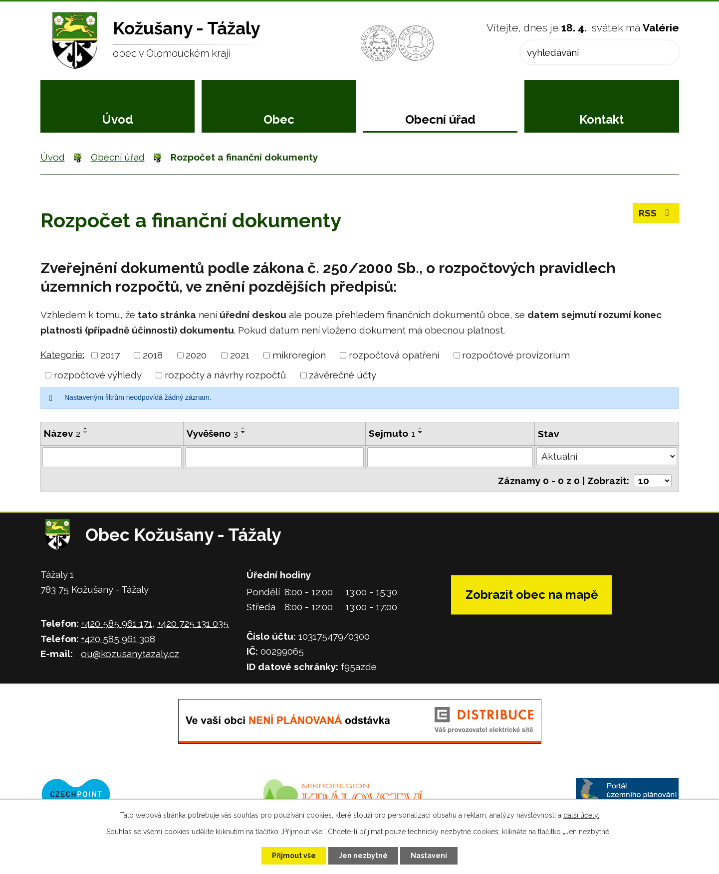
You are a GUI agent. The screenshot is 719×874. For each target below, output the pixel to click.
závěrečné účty (342, 374)
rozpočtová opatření (394, 355)
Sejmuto (392, 433)
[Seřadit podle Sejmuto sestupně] (420, 432)
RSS (656, 212)
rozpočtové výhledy (98, 374)
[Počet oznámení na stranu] (653, 480)
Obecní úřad (440, 119)
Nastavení (429, 856)
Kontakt (601, 119)
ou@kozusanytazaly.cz (130, 653)
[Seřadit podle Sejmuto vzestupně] (420, 428)
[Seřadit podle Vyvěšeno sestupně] (243, 432)
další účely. (581, 815)
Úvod (117, 119)
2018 (153, 355)
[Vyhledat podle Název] (112, 457)
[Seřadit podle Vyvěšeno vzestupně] (243, 428)
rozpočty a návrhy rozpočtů (225, 374)
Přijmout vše (294, 856)
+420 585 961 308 (118, 638)
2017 (110, 355)
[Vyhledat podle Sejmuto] (450, 457)
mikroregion (299, 355)
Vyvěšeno (212, 433)
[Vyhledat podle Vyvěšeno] (274, 457)
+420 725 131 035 (193, 623)
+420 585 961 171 (116, 623)
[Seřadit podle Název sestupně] (85, 432)
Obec (278, 119)
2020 (196, 355)
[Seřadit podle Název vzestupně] (85, 428)
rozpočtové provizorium (516, 355)
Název (62, 433)
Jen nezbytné (363, 856)
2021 (239, 355)
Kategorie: (62, 354)
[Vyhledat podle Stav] (606, 456)
